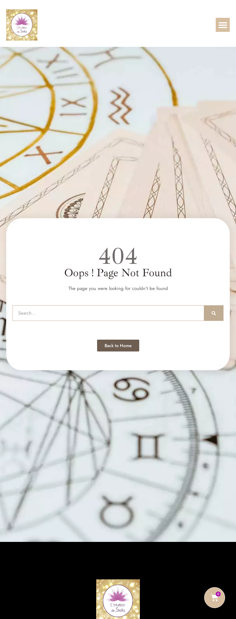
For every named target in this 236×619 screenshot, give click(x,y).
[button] (223, 25)
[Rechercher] (214, 313)
